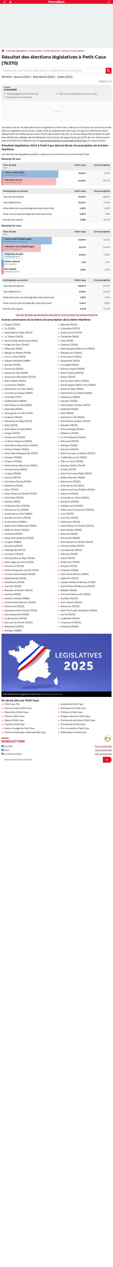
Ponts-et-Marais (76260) (16, 449)
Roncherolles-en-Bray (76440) (19, 558)
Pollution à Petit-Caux (71, 712)
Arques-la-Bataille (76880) (17, 360)
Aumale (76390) (12, 365)
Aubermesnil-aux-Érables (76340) (77, 489)
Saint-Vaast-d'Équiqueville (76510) (21, 453)
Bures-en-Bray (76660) (72, 389)
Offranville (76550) (13, 348)
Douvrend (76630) (13, 546)
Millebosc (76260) (69, 433)
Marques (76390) (69, 445)
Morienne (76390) (70, 501)
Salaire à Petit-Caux (14, 720)
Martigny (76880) (12, 630)
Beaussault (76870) (14, 626)
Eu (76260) (9, 328)
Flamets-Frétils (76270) (72, 546)
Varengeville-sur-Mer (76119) (18, 413)
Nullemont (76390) (70, 562)
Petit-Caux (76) (11, 704)
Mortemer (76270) (70, 606)
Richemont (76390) (14, 606)
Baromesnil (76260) (70, 481)
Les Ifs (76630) (68, 614)
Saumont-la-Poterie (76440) (18, 622)
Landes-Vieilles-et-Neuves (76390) (78, 582)
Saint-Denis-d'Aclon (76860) (75, 574)
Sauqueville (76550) (70, 360)
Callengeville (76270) (14, 550)
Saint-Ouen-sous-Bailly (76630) (76, 473)
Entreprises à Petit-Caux (73, 724)
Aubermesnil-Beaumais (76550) (20, 525)
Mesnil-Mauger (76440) (72, 429)
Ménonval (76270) (70, 441)
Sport (5, 750)
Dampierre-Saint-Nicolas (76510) (20, 610)
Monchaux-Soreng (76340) (17, 481)
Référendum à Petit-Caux (73, 732)
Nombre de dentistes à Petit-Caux (78, 720)
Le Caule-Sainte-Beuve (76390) (19, 574)
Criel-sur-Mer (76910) (14, 356)
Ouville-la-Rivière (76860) (17, 598)
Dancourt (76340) (69, 449)
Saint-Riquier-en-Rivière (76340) (77, 542)
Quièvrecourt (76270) (71, 332)
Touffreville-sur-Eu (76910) (74, 457)
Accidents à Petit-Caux (72, 704)
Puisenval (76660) (70, 626)
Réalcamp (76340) (13, 485)
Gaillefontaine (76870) (15, 401)
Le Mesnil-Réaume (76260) (18, 441)
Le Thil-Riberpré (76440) (73, 437)
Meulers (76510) (12, 501)
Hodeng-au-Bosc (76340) (17, 506)
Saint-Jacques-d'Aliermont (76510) (78, 348)
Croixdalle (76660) (69, 365)
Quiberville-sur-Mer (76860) (18, 513)
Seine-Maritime (52, 51)
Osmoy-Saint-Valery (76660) (75, 381)
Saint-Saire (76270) (13, 497)
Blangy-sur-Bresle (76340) (17, 352)
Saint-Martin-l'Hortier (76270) (75, 405)
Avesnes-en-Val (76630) (72, 417)
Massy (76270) (68, 377)
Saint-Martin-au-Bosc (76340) (75, 421)
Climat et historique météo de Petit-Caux (25, 732)
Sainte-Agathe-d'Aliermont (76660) (78, 385)
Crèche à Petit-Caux (14, 716)
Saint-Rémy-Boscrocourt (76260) (21, 445)
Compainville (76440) (71, 550)
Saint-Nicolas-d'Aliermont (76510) (21, 340)
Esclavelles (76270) (70, 328)
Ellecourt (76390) (69, 554)
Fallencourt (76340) (70, 522)
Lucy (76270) (67, 513)
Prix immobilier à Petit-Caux (75, 728)
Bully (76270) (11, 425)
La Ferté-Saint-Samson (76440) (20, 602)
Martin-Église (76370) (15, 381)
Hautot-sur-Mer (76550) (16, 373)
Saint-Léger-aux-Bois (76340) (19, 562)
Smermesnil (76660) (71, 356)
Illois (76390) (67, 340)
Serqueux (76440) (13, 417)
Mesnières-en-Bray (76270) (18, 421)
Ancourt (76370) (12, 477)
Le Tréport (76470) (13, 336)
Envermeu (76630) (13, 369)
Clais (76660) (67, 413)
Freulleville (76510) (70, 336)
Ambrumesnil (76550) (15, 522)
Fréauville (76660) (69, 570)
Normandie (35, 51)
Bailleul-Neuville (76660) (73, 477)
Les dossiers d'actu (11, 754)
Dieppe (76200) (12, 324)
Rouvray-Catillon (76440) (73, 465)
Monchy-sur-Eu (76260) (16, 509)
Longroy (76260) (12, 473)
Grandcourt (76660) (70, 397)
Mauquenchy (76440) (71, 352)
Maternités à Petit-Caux (16, 712)
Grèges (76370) (65, 76)
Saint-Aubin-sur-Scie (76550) (18, 389)
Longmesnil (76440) (71, 622)
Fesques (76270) (69, 566)
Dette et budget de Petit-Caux (19, 728)
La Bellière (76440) (70, 618)
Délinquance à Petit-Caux (73, 708)
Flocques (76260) (12, 457)
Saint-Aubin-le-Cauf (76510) (18, 429)
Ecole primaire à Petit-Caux (18, 708)
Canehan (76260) (69, 344)
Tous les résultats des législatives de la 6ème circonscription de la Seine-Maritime (57, 315)
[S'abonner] (56, 760)
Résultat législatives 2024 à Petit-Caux (23, 94)
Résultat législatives (17, 51)
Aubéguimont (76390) (72, 506)
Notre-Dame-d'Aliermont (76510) (20, 465)
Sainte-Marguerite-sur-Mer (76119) (21, 570)
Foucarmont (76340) (14, 437)
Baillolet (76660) (69, 590)
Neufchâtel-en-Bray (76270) (18, 332)
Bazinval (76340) (69, 324)
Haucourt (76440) (69, 493)
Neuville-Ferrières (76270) (17, 518)
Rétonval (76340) (69, 534)
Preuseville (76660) (70, 538)
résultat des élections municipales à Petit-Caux (63, 140)
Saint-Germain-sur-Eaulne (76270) (78, 453)
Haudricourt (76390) (14, 582)
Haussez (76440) (69, 401)
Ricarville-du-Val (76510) (72, 485)
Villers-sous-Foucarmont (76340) (77, 509)
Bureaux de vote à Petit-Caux (19, 97)
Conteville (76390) (13, 534)
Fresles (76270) (68, 469)
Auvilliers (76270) (69, 598)
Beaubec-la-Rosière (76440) (18, 590)
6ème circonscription (73, 51)
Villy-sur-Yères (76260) (72, 461)
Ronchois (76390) (69, 518)
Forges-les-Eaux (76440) (16, 344)
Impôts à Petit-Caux (14, 724)
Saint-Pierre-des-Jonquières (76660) (79, 610)
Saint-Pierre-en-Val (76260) (18, 405)
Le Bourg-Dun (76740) (15, 618)
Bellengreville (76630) (44, 76)
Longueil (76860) (12, 542)
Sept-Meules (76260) (71, 530)
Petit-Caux (63, 94)
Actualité (6, 746)
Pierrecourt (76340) (14, 566)
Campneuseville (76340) (16, 614)
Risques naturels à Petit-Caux (75, 716)
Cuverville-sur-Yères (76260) (75, 497)
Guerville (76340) (12, 586)
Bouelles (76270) (69, 425)
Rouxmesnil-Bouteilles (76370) (20, 377)
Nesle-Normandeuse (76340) (19, 538)
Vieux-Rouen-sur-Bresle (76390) (20, 493)
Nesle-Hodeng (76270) (72, 373)
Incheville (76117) (12, 397)
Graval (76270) (68, 558)
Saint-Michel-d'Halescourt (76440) (78, 586)
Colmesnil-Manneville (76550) (75, 594)
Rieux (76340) (11, 489)
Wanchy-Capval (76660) (72, 369)
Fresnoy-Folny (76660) (15, 469)
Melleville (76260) (69, 409)
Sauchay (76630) (22, 76)
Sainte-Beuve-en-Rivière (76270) (77, 525)
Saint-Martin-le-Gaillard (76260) (76, 393)
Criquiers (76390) (12, 461)
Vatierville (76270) (69, 578)
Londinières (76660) (14, 385)
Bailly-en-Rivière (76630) (16, 530)
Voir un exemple (103, 746)
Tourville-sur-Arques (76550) (18, 393)
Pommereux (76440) (71, 602)
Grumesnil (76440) (13, 554)
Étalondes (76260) (13, 409)
